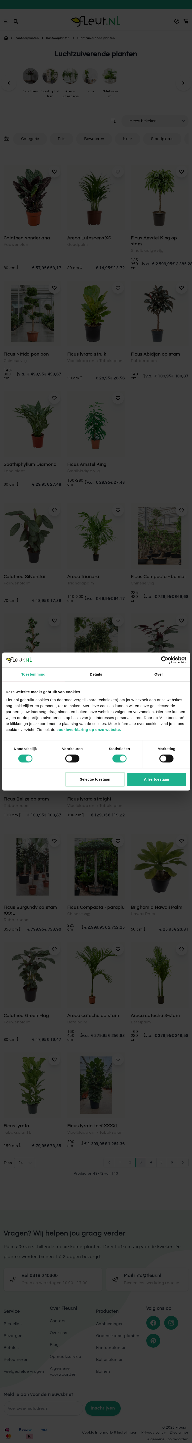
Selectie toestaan (95, 779)
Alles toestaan (156, 779)
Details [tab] (96, 674)
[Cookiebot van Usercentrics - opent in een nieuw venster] (164, 660)
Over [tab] (158, 674)
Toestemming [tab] (33, 674)
